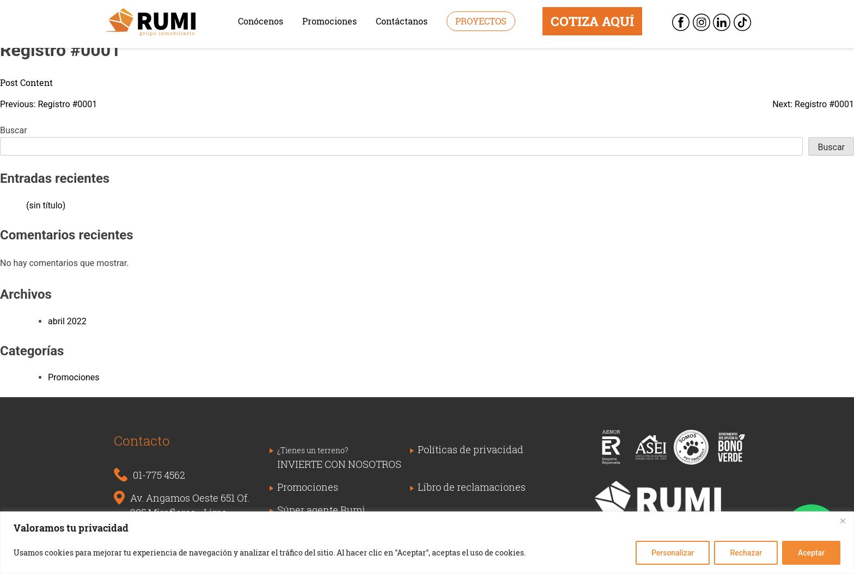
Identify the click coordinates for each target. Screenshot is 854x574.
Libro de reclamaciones (472, 486)
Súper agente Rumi (321, 509)
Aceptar (811, 552)
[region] (427, 542)
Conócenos (260, 21)
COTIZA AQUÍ (592, 21)
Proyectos (481, 21)
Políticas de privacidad (470, 449)
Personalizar (672, 552)
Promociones (329, 21)
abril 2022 (67, 321)
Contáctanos (402, 21)
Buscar (13, 130)
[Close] (842, 520)
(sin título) (45, 205)
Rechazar (745, 552)
